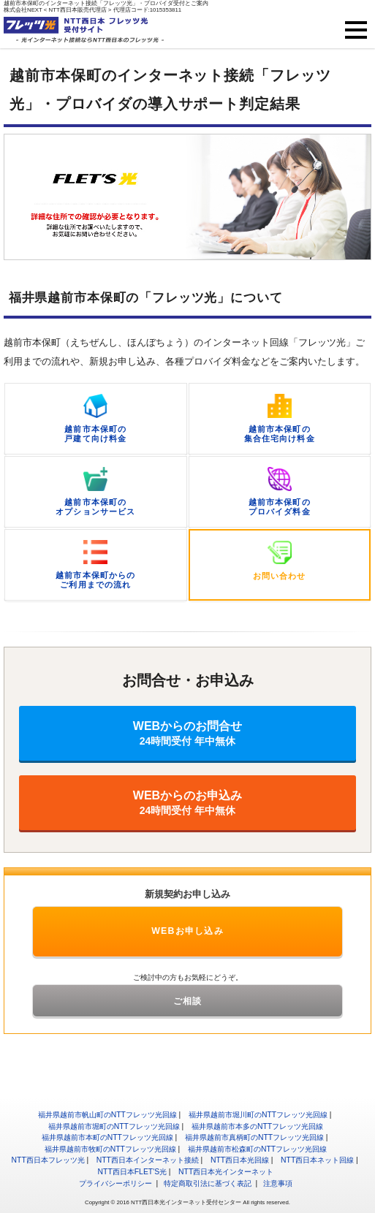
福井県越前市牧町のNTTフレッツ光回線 (110, 1149)
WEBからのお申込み (187, 802)
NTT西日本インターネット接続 (147, 1160)
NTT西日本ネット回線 (317, 1160)
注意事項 (277, 1183)
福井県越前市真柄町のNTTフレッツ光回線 (254, 1137)
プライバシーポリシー (115, 1183)
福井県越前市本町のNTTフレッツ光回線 (107, 1137)
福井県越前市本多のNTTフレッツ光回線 (257, 1126)
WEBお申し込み (187, 931)
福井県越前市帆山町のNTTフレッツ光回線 (107, 1115)
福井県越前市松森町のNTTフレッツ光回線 (257, 1149)
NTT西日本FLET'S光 (132, 1172)
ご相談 (187, 1001)
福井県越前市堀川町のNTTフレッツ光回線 (258, 1115)
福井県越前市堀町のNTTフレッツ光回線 (114, 1126)
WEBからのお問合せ (187, 733)
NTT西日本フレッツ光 (48, 1160)
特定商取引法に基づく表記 (207, 1183)
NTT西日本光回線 (240, 1160)
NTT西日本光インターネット (225, 1172)
